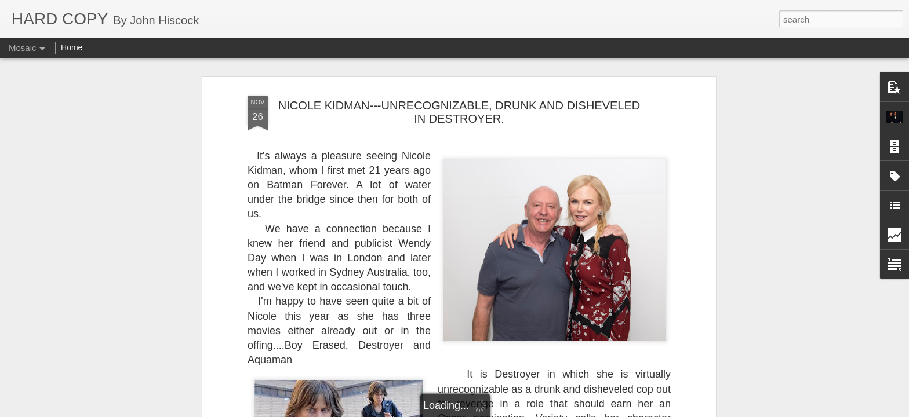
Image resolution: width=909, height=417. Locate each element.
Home (71, 47)
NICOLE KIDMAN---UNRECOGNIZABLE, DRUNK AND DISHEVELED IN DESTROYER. (459, 112)
